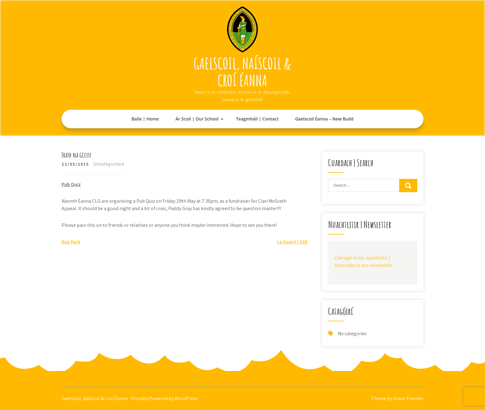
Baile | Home (145, 119)
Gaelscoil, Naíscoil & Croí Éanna (242, 71)
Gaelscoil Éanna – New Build (324, 119)
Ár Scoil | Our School (196, 119)
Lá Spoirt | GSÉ (292, 242)
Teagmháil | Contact (257, 119)
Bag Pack (71, 242)
